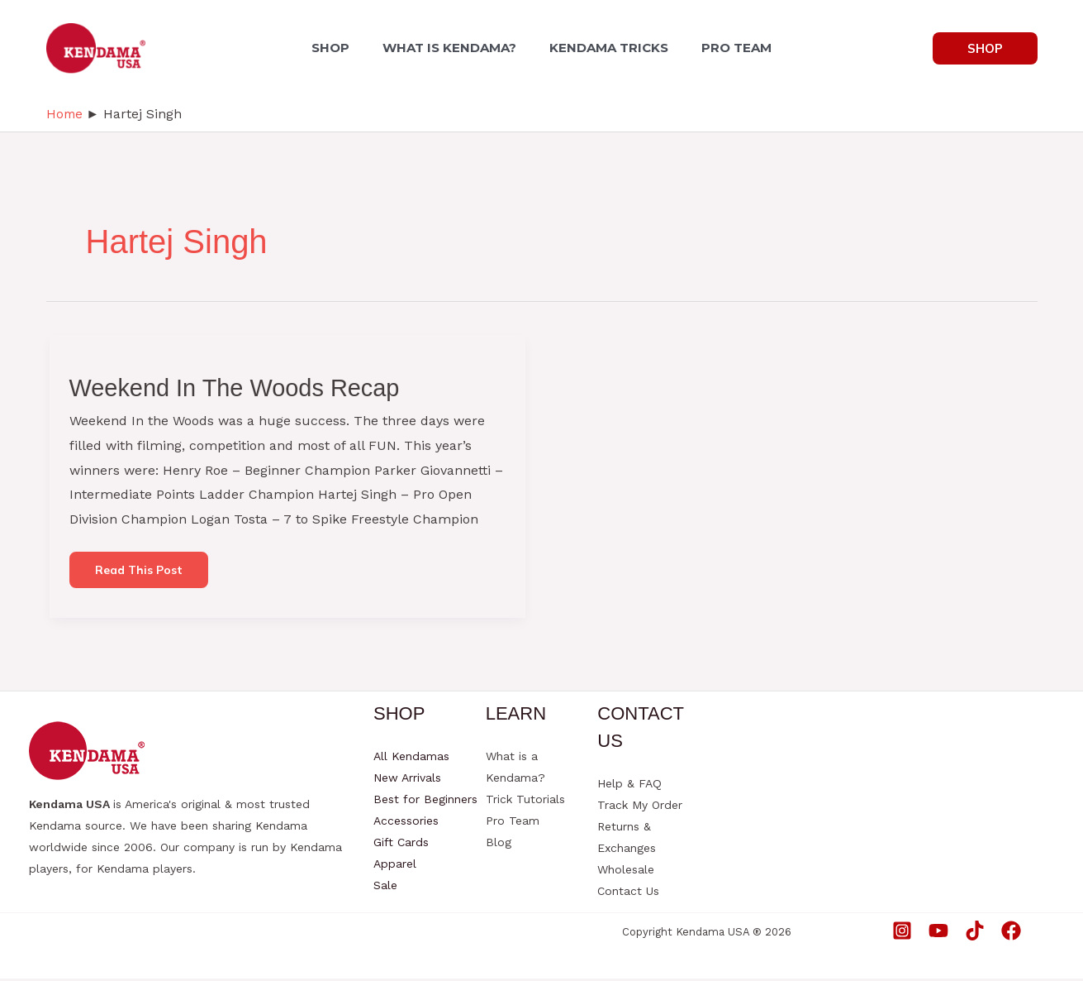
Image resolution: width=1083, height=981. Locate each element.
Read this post (142, 576)
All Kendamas (411, 758)
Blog (498, 844)
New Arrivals (407, 780)
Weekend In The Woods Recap (240, 386)
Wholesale (625, 871)
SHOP (340, 47)
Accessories (406, 823)
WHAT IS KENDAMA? (453, 47)
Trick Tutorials (525, 801)
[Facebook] (1011, 932)
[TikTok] (975, 932)
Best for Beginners (425, 801)
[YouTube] (938, 932)
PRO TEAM (726, 47)
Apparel (394, 866)
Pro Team (512, 823)
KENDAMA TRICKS (605, 47)
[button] (985, 48)
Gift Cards (401, 844)
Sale (385, 887)
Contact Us (628, 893)
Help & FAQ (629, 785)
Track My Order (639, 807)
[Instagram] (902, 932)
